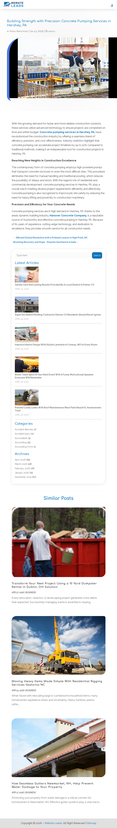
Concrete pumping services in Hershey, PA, (67, 132)
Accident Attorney (24, 429)
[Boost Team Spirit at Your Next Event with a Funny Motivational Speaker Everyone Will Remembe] (27, 365)
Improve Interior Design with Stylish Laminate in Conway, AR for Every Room (56, 344)
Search (97, 255)
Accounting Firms (24, 446)
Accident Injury (22, 433)
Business (50, 31)
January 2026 (22, 472)
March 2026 (21, 464)
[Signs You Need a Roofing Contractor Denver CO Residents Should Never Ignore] (27, 305)
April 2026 (20, 459)
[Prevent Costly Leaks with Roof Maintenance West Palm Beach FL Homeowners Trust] (27, 398)
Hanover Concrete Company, (68, 215)
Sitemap (91, 823)
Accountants (21, 438)
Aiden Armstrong (19, 31)
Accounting (21, 442)
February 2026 (22, 468)
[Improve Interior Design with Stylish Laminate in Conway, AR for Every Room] (27, 335)
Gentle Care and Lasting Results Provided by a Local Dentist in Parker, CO (54, 284)
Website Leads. (53, 823)
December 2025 (23, 477)
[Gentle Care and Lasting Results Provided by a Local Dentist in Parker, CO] (27, 275)
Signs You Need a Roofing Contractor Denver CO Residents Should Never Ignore (58, 314)
